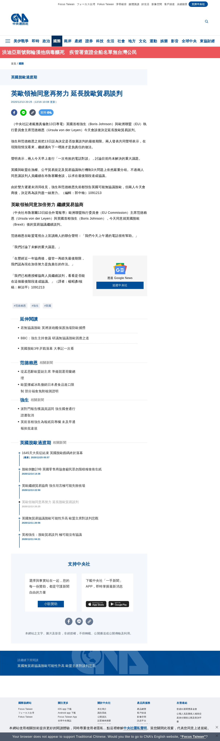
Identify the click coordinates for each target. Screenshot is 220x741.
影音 (174, 41)
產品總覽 (143, 683)
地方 (132, 41)
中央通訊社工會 (188, 713)
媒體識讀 (134, 4)
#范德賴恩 (20, 305)
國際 (57, 41)
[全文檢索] (207, 22)
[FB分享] (14, 112)
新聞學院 (64, 722)
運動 (153, 41)
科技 (99, 41)
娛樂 (164, 41)
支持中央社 (198, 4)
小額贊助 (51, 578)
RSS (140, 718)
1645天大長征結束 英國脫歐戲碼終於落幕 (52, 427)
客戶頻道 (169, 4)
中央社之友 (145, 713)
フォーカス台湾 (86, 4)
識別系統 (104, 688)
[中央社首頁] (19, 20)
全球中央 (189, 41)
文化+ (62, 713)
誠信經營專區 (107, 708)
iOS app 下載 (68, 683)
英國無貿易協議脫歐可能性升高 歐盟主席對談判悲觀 (60, 492)
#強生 (35, 305)
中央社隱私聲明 (135, 728)
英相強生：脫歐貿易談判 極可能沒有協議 (52, 508)
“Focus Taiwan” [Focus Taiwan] (193, 736)
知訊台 (142, 708)
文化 (142, 41)
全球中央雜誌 (68, 708)
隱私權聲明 (105, 713)
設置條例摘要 (107, 698)
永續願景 (182, 4)
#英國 (47, 305)
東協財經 (207, 41)
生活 (110, 41)
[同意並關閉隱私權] (217, 728)
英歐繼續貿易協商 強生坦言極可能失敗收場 (53, 459)
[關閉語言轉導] (217, 736)
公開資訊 (104, 693)
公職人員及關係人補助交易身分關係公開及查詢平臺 (188, 700)
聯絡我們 (104, 718)
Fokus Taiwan (105, 4)
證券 (89, 41)
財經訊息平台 (147, 703)
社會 (121, 41)
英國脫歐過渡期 (35, 416)
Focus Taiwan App (68, 700)
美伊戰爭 (21, 41)
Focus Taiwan (66, 4)
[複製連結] (33, 112)
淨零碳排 (121, 4)
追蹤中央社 (119, 285)
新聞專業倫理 (107, 703)
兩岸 (67, 41)
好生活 (145, 4)
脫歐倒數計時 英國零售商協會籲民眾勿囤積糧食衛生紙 (62, 443)
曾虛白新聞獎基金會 (188, 686)
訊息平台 (143, 698)
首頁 (13, 63)
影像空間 (157, 4)
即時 (35, 41)
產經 (78, 41)
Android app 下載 (69, 691)
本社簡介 (104, 683)
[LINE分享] (23, 112)
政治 (46, 41)
